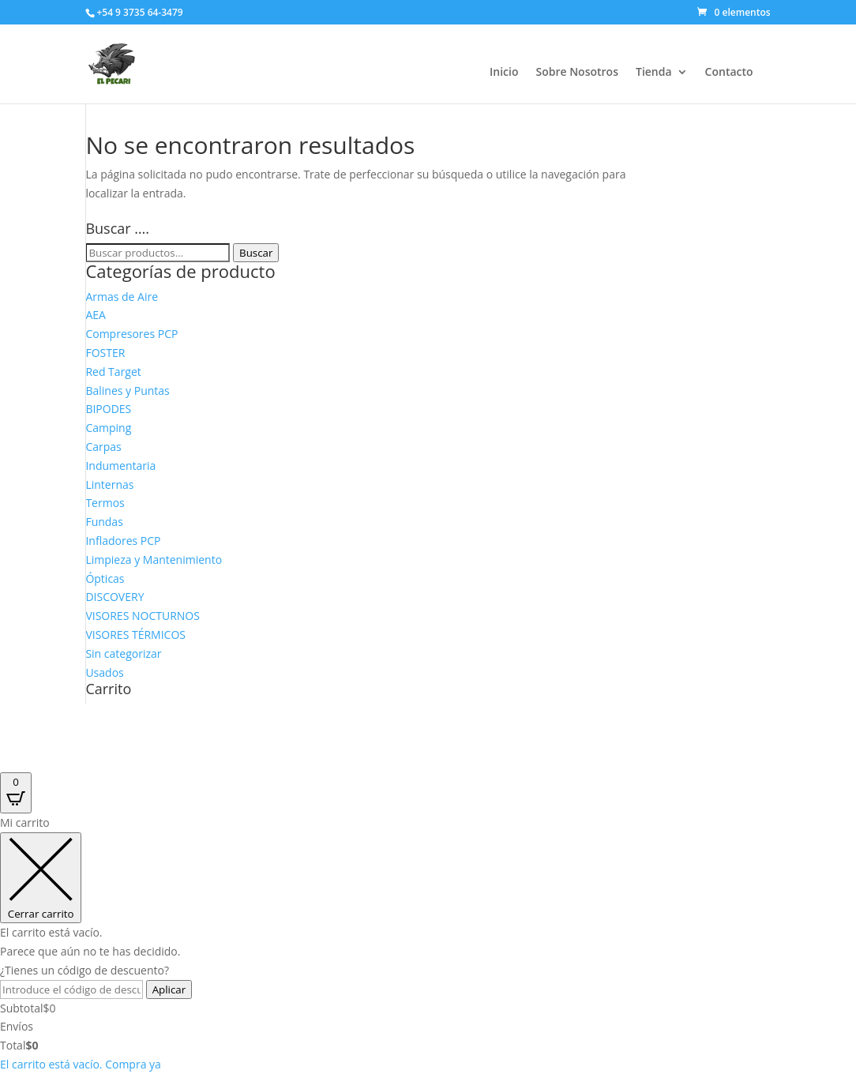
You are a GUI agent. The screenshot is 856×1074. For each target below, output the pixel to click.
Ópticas (104, 578)
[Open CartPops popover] (16, 792)
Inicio (504, 72)
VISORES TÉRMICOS (135, 634)
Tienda (654, 72)
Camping (108, 427)
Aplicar (169, 989)
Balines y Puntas (127, 390)
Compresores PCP (131, 333)
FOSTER (105, 352)
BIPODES (108, 408)
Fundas (103, 521)
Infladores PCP (122, 540)
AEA (95, 314)
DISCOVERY (114, 596)
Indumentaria (120, 465)
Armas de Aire (121, 296)
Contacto (729, 72)
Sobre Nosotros (576, 72)
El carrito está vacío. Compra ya (80, 1064)
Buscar (255, 253)
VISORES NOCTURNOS (142, 615)
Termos (104, 502)
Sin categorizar (123, 653)
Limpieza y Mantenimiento (153, 559)
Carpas (103, 446)
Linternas (109, 484)
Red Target (113, 371)
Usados (104, 672)
